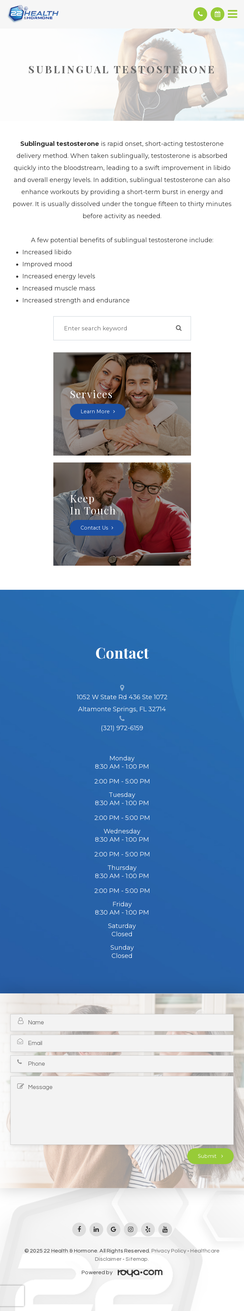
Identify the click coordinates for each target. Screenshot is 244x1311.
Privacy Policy (168, 1251)
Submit (208, 1156)
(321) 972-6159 (122, 728)
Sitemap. (137, 1259)
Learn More (95, 411)
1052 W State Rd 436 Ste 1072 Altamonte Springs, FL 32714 (122, 703)
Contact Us (94, 528)
